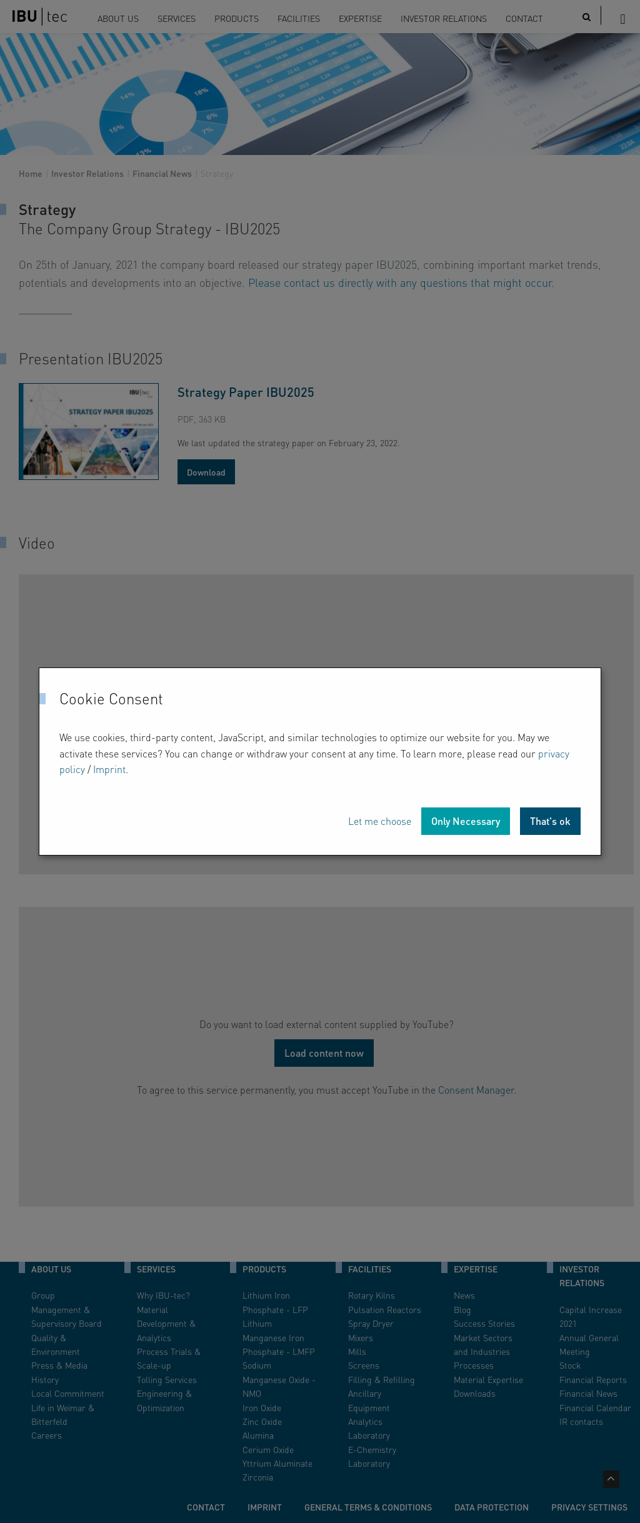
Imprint (109, 769)
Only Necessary (465, 820)
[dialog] (320, 761)
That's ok (550, 820)
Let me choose (379, 820)
